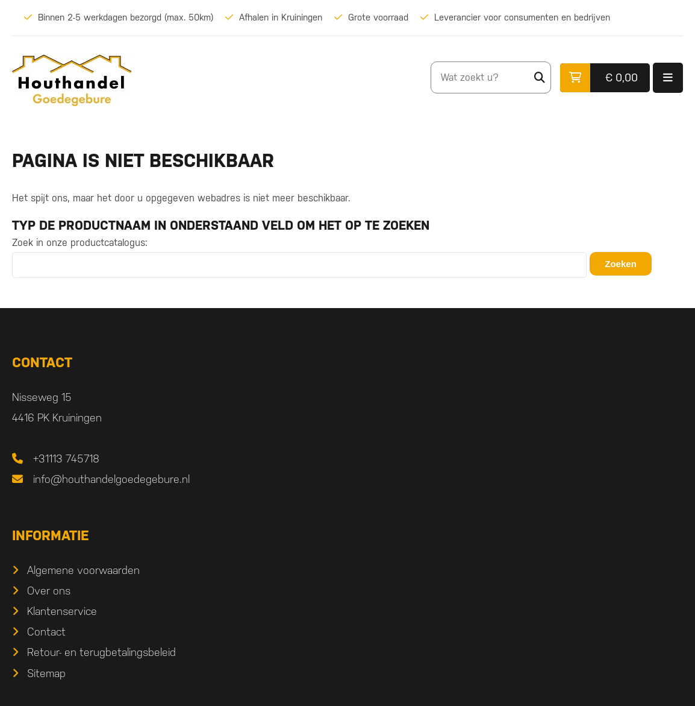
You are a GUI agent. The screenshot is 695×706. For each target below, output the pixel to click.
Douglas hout (58, 599)
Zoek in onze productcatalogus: (80, 245)
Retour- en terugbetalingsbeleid (437, 485)
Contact (382, 464)
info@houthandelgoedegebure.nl (111, 485)
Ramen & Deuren (408, 599)
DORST (419, 683)
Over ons (384, 423)
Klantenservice (397, 443)
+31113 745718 (66, 464)
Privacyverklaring (286, 683)
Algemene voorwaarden (419, 402)
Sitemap (382, 505)
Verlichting (51, 620)
